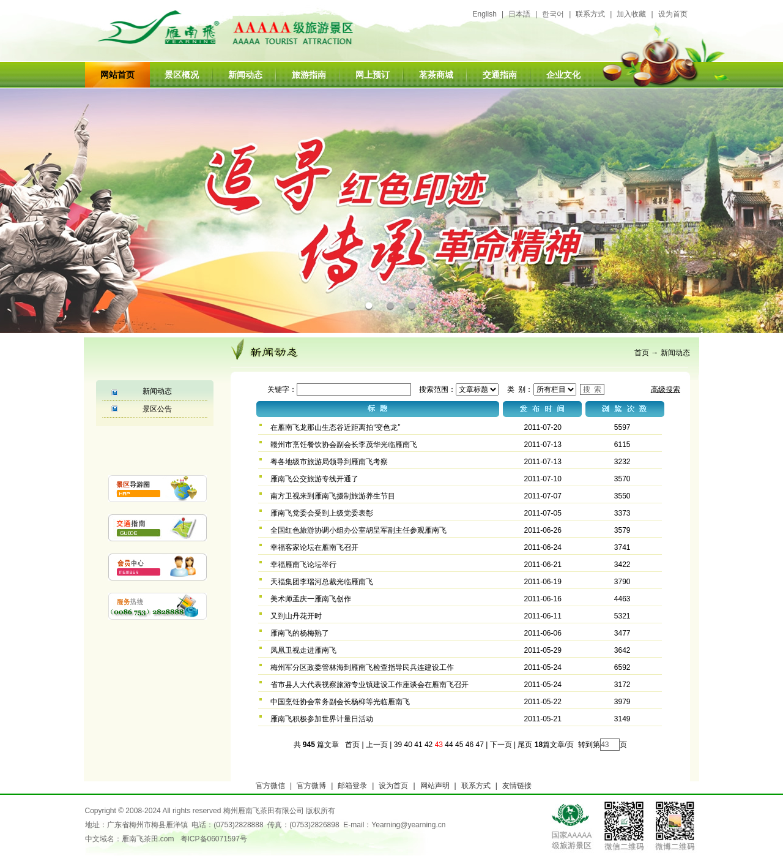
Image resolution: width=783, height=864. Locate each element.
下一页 (501, 744)
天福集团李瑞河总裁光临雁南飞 (321, 581)
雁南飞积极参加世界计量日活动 (321, 719)
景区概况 (182, 75)
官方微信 (270, 785)
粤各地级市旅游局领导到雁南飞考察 (329, 461)
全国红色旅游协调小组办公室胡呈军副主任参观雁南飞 (358, 530)
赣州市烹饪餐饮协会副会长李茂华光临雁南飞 (343, 444)
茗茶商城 (436, 75)
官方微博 (311, 785)
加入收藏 (631, 14)
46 (469, 744)
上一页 (377, 744)
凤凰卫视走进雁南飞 (303, 650)
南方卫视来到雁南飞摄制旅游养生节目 (332, 496)
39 (398, 744)
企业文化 (563, 75)
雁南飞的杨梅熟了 (299, 633)
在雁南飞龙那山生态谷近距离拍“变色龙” (335, 427)
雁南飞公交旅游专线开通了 (314, 479)
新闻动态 (245, 75)
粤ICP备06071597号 (213, 839)
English (485, 14)
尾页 (524, 744)
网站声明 (435, 785)
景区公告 (157, 409)
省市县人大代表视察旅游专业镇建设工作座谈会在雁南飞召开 (369, 684)
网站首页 (117, 75)
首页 (641, 352)
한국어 (553, 14)
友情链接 (517, 785)
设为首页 (673, 14)
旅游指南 (309, 75)
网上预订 (372, 75)
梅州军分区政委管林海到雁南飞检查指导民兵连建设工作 (362, 667)
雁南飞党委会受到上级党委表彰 (321, 513)
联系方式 (590, 14)
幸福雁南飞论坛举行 (303, 564)
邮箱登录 (352, 785)
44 (449, 744)
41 (418, 744)
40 (408, 744)
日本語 (519, 14)
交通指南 (500, 75)
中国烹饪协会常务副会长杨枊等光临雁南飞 (340, 701)
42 (428, 744)
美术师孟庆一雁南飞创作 (310, 599)
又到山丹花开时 (296, 616)
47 (479, 744)
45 (459, 744)
